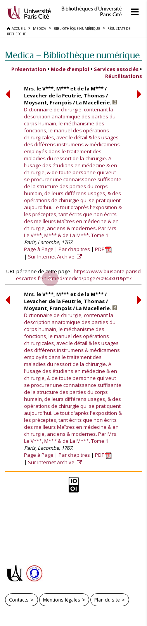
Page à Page (39, 249)
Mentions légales (61, 600)
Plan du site (107, 600)
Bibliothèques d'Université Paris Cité (91, 11)
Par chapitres (74, 249)
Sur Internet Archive (52, 256)
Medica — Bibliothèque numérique (72, 55)
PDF (103, 249)
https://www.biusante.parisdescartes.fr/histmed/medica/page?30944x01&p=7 (78, 275)
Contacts (19, 600)
